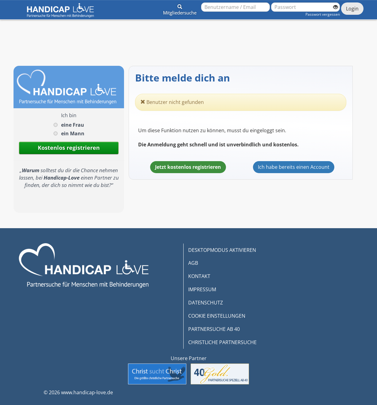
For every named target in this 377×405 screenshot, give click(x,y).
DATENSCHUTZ (205, 302)
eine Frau (72, 124)
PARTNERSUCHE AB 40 (214, 329)
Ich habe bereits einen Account (293, 167)
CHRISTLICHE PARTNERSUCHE (222, 342)
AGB (193, 263)
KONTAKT (199, 276)
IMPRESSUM (202, 289)
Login (352, 8)
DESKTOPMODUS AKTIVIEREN (222, 250)
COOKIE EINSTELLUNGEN (216, 315)
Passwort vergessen (322, 14)
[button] (179, 9)
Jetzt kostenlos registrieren (188, 167)
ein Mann (72, 133)
